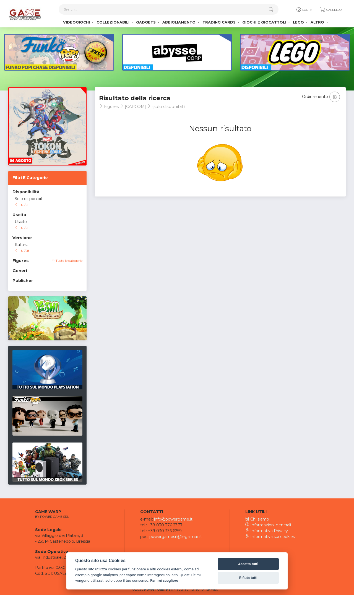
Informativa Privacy (266, 530)
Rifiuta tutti (248, 578)
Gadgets (146, 22)
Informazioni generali (268, 524)
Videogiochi (77, 22)
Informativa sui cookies (270, 536)
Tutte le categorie (66, 261)
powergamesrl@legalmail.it (175, 536)
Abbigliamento (179, 22)
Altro (318, 22)
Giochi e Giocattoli (264, 22)
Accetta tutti (248, 564)
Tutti (21, 204)
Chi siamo (257, 519)
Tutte (22, 250)
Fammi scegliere (164, 580)
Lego (299, 22)
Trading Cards (219, 22)
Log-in (304, 9)
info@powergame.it (173, 519)
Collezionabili (114, 22)
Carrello (331, 9)
